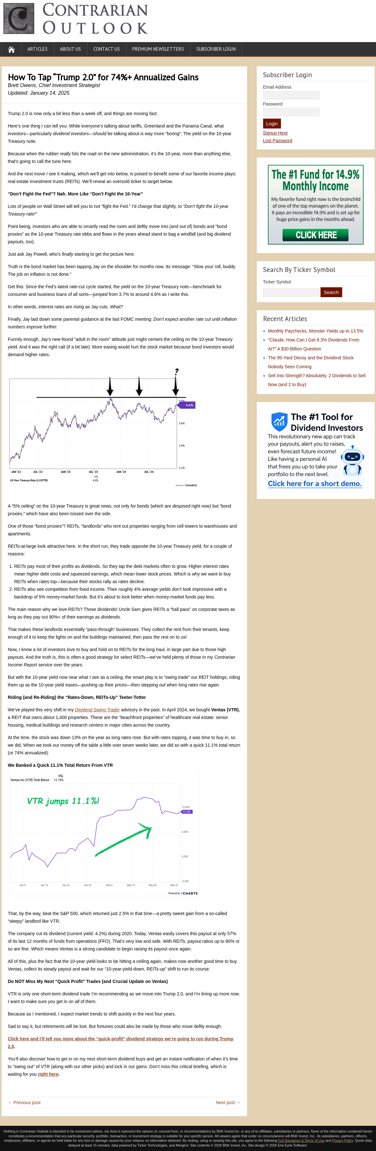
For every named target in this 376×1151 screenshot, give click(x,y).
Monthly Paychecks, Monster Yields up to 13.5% (316, 331)
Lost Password (277, 140)
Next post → (228, 1102)
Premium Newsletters (158, 49)
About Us (70, 49)
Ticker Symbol (277, 281)
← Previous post (24, 1102)
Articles (37, 49)
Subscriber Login (216, 49)
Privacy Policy (342, 1140)
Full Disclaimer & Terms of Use (301, 1140)
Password (273, 103)
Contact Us (106, 49)
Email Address (277, 87)
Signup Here (275, 133)
